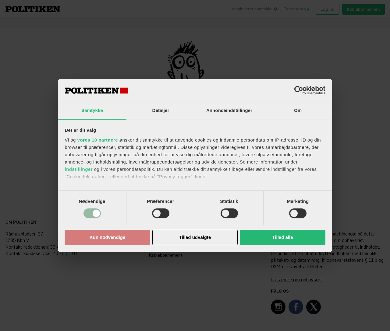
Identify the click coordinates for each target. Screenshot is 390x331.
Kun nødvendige (108, 237)
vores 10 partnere (97, 139)
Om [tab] (298, 110)
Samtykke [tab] (92, 110)
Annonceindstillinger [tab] (229, 110)
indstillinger (79, 169)
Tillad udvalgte (195, 237)
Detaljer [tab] (160, 110)
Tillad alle (282, 237)
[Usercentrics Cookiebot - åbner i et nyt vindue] (298, 90)
